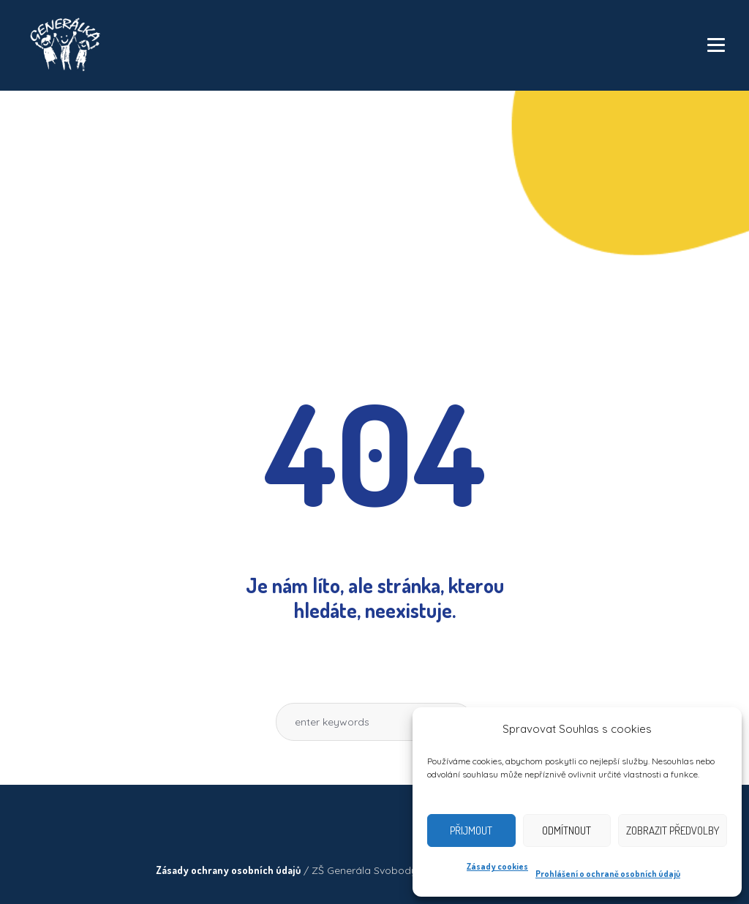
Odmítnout (566, 830)
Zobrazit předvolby (672, 830)
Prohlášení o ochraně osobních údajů (607, 873)
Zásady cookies (497, 866)
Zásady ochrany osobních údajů (228, 870)
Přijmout (471, 830)
